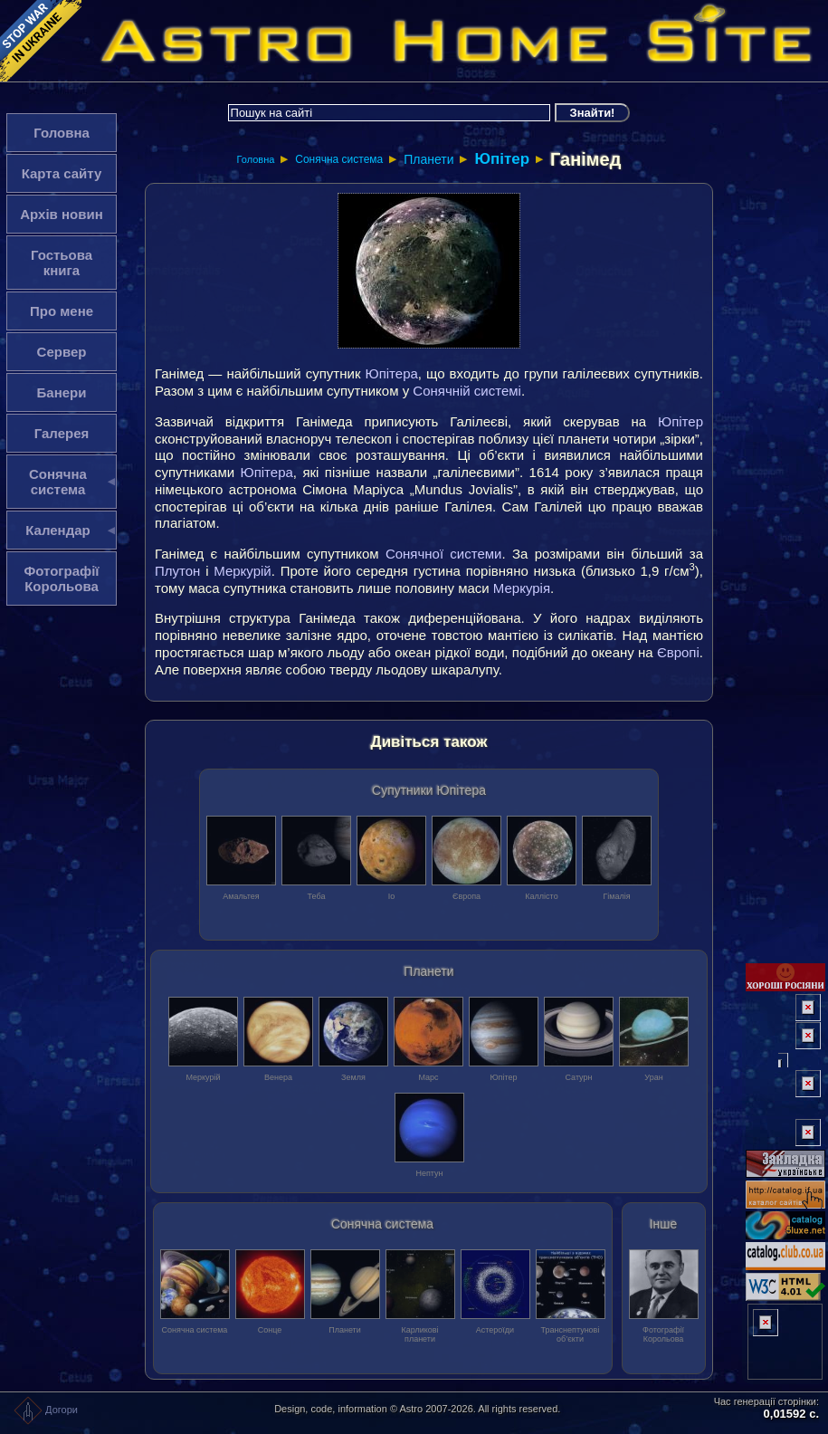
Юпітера (392, 373)
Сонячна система (339, 159)
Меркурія (521, 588)
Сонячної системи (443, 553)
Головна (256, 159)
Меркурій (242, 570)
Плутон (177, 570)
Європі (678, 652)
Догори (46, 1409)
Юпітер (501, 158)
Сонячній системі (467, 390)
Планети (428, 159)
